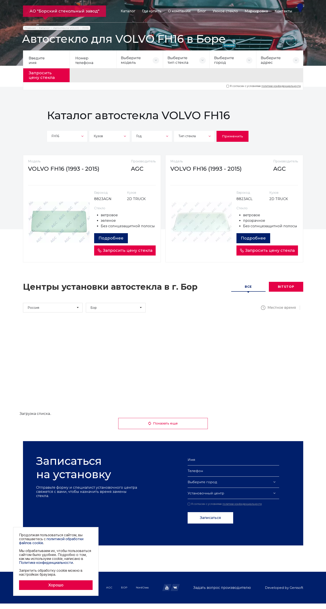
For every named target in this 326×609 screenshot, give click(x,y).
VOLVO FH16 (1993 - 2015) (65, 168)
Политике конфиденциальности (46, 562)
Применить (232, 135)
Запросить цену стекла (44, 74)
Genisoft (296, 593)
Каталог (128, 11)
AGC (109, 593)
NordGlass (142, 593)
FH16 (85, 28)
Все (248, 292)
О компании (179, 11)
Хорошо (55, 585)
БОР (124, 593)
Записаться (210, 523)
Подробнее (112, 243)
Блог (201, 11)
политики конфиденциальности (281, 85)
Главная (30, 28)
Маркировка (256, 11)
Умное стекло (225, 11)
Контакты (283, 11)
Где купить (151, 11)
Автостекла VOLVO (66, 28)
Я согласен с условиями (263, 85)
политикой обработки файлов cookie (51, 541)
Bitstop (286, 292)
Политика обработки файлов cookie (48, 598)
